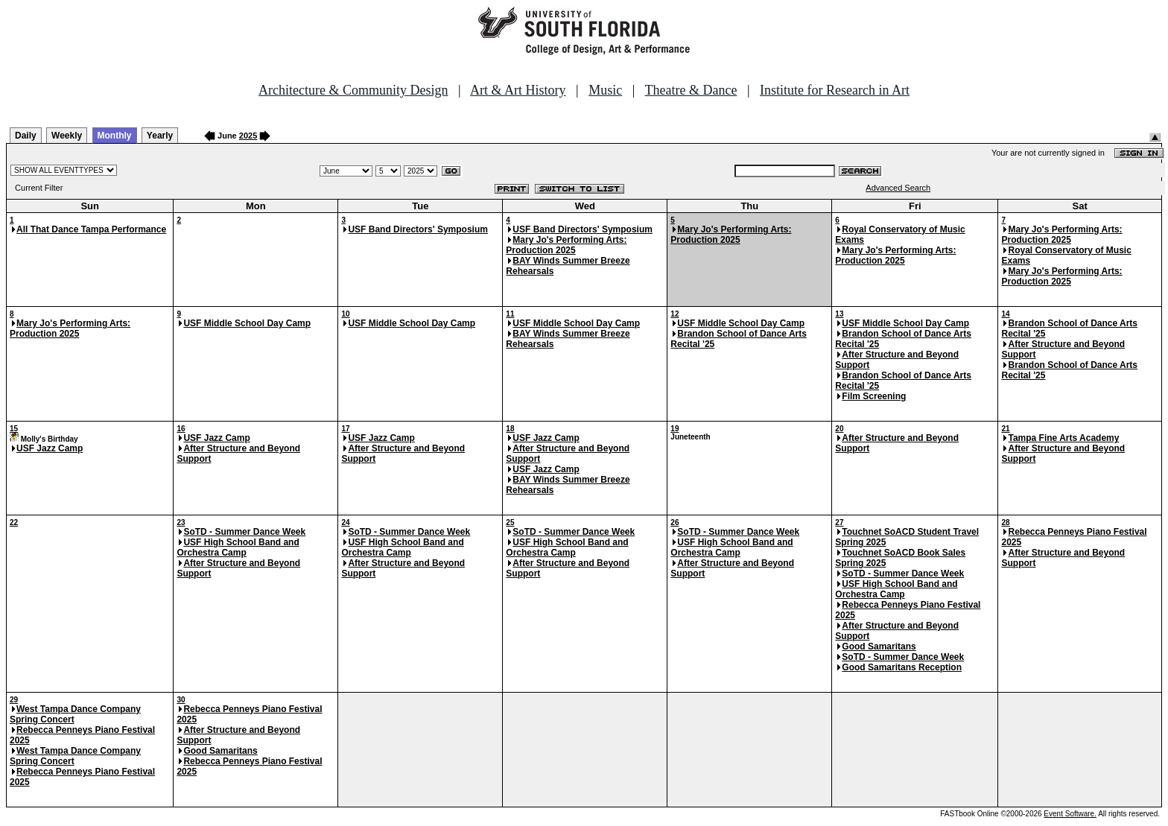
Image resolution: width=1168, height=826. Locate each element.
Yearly (160, 135)
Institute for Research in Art (835, 90)
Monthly (115, 135)
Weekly (66, 135)
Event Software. (1070, 814)
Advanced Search (898, 187)
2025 (248, 135)
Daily (25, 135)
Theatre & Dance (690, 90)
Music (605, 90)
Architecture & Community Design (353, 90)
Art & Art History (518, 90)
